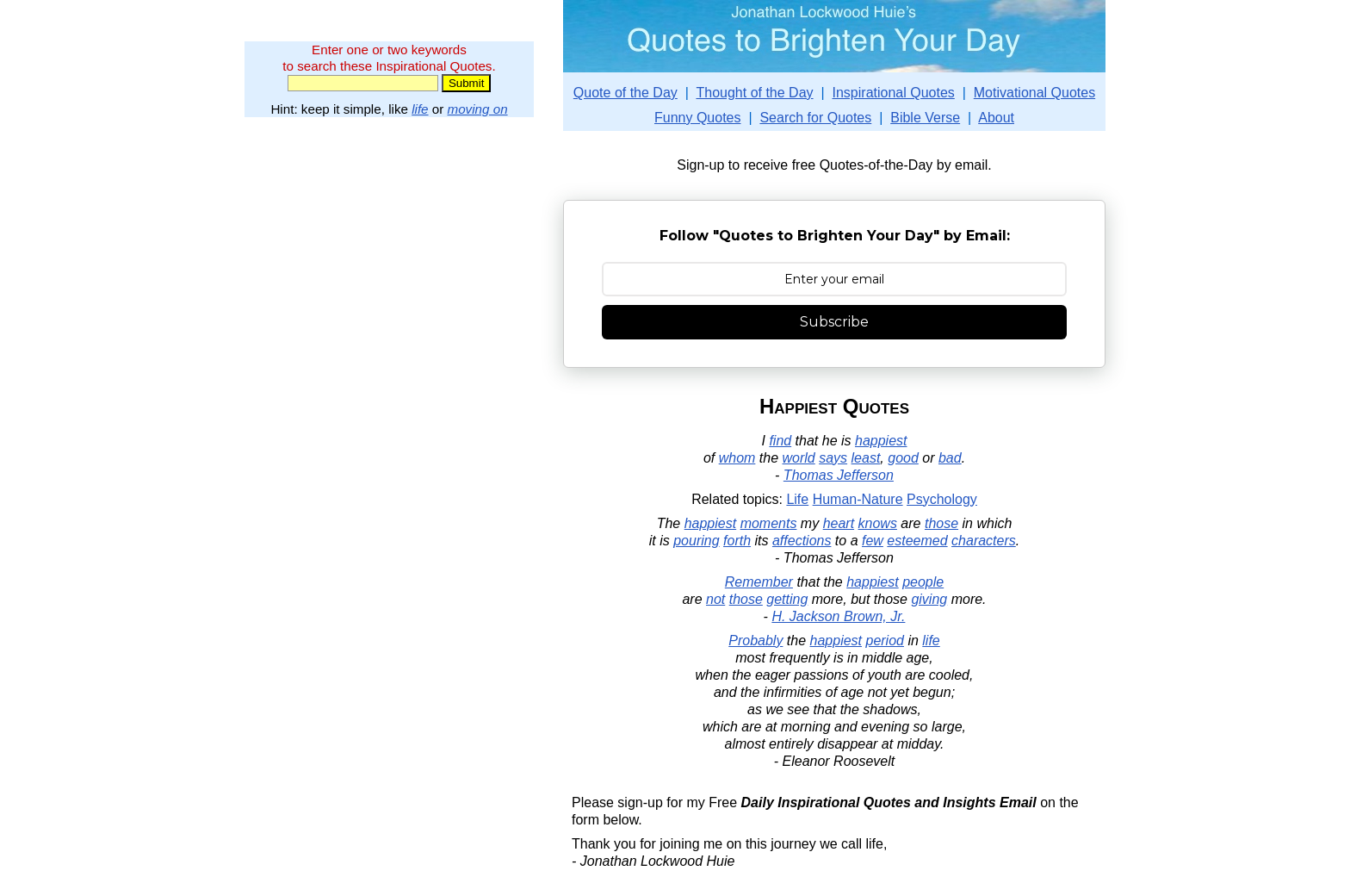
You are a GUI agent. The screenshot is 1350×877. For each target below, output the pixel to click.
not (715, 599)
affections (801, 540)
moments (768, 523)
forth (737, 540)
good (903, 458)
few (872, 540)
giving (929, 599)
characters (983, 540)
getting (787, 599)
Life (797, 499)
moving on (478, 109)
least (866, 458)
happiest (881, 440)
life (420, 109)
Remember (759, 582)
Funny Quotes (697, 117)
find (780, 440)
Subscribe (834, 322)
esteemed (917, 540)
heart (838, 523)
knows (877, 523)
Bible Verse (925, 117)
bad (950, 458)
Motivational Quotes (1034, 92)
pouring (696, 540)
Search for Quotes (815, 117)
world (799, 458)
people (923, 582)
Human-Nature (858, 499)
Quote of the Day (625, 92)
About (996, 117)
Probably (755, 640)
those (941, 523)
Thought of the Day (754, 92)
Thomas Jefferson (838, 475)
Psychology (942, 499)
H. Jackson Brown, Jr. (838, 616)
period (884, 640)
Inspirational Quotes (894, 92)
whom (737, 458)
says (833, 458)
